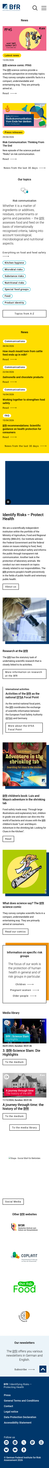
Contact (8, 1406)
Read (9, 93)
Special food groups (17, 289)
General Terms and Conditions (21, 1400)
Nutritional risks (14, 282)
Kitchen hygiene (14, 262)
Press (7, 1395)
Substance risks (14, 276)
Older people (24, 996)
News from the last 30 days (24, 168)
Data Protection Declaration (20, 1417)
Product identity (14, 302)
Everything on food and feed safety (24, 254)
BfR (5, 65)
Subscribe (24, 1369)
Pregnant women (24, 990)
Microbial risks (14, 269)
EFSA (20, 697)
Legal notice (11, 1411)
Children (25, 984)
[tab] (24, 193)
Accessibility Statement (17, 1422)
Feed (8, 296)
